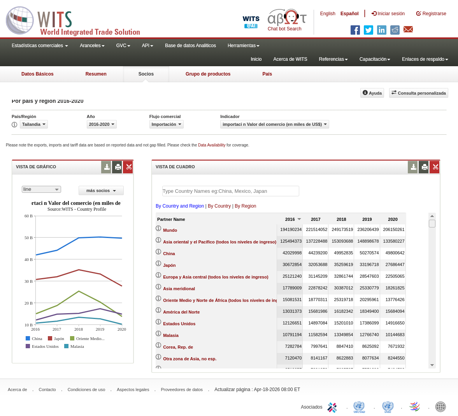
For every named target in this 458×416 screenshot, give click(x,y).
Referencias (333, 59)
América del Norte (181, 312)
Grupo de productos (208, 74)
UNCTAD (361, 406)
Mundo (170, 230)
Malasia (171, 335)
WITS (78, 19)
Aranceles (92, 45)
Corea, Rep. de (178, 347)
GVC (123, 45)
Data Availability (212, 145)
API (147, 45)
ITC (333, 406)
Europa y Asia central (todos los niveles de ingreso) (215, 277)
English (327, 13)
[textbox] (230, 191)
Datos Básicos (37, 74)
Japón (169, 265)
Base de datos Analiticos (190, 45)
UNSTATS (388, 406)
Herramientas (244, 45)
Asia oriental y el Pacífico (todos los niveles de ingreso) (219, 242)
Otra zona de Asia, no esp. (189, 358)
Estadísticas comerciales (40, 45)
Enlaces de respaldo (425, 59)
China (169, 253)
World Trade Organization (415, 406)
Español (349, 13)
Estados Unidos (179, 323)
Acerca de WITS (290, 59)
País (267, 74)
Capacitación (375, 59)
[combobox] (41, 189)
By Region (245, 206)
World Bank (442, 406)
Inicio (256, 59)
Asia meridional (179, 288)
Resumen (96, 74)
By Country (219, 206)
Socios (146, 74)
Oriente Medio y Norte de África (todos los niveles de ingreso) (226, 300)
